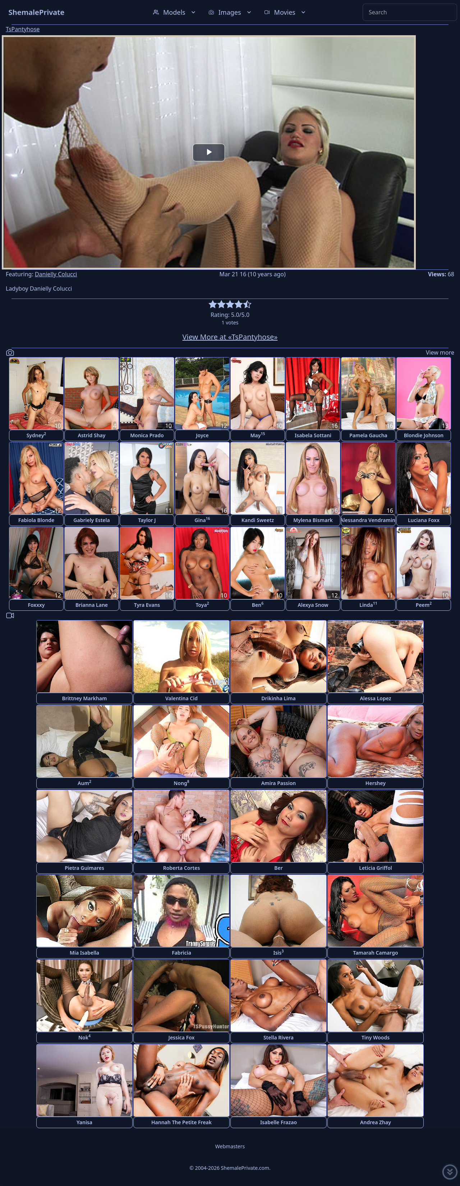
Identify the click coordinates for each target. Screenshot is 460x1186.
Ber (278, 867)
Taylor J (147, 520)
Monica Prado (147, 435)
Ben (257, 604)
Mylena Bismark (313, 520)
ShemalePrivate (36, 12)
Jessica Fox (182, 1037)
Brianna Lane (91, 604)
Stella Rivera (278, 1037)
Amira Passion (278, 783)
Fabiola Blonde (36, 520)
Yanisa (84, 1122)
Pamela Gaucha (368, 435)
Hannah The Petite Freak (181, 1122)
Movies (285, 12)
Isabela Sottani (313, 435)
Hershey (375, 783)
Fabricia (181, 952)
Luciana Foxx (424, 520)
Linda (368, 604)
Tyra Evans (147, 604)
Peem (424, 604)
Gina (202, 519)
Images (230, 12)
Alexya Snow (313, 604)
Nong (181, 782)
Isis (278, 952)
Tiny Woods (376, 1037)
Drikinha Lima (278, 698)
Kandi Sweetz (258, 520)
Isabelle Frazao (278, 1122)
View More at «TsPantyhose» (230, 337)
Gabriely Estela (91, 520)
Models (175, 12)
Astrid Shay (92, 435)
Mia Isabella (84, 952)
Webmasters (230, 1146)
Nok (84, 1037)
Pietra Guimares (84, 867)
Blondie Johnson (424, 435)
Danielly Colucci (56, 274)
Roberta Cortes (181, 867)
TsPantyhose (23, 29)
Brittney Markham (84, 698)
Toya (202, 604)
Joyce (202, 435)
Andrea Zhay (375, 1122)
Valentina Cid (181, 698)
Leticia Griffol (375, 867)
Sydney (36, 435)
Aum (84, 782)
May (257, 435)
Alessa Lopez (375, 698)
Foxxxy (36, 604)
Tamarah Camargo (375, 952)
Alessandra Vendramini (368, 520)
